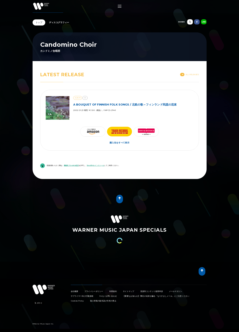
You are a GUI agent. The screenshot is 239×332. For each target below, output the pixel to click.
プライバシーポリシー (93, 291)
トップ (39, 22)
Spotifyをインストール (95, 165)
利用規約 (113, 291)
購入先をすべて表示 (119, 142)
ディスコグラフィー (59, 22)
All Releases (189, 74)
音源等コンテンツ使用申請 (151, 291)
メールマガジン (175, 291)
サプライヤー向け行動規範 (82, 296)
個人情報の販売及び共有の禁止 (103, 301)
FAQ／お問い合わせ (108, 296)
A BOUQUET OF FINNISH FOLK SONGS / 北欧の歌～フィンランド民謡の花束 (125, 104)
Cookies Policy (77, 301)
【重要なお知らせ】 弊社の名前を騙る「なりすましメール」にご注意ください (156, 296)
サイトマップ (128, 291)
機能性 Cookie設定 (71, 165)
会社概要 (74, 291)
